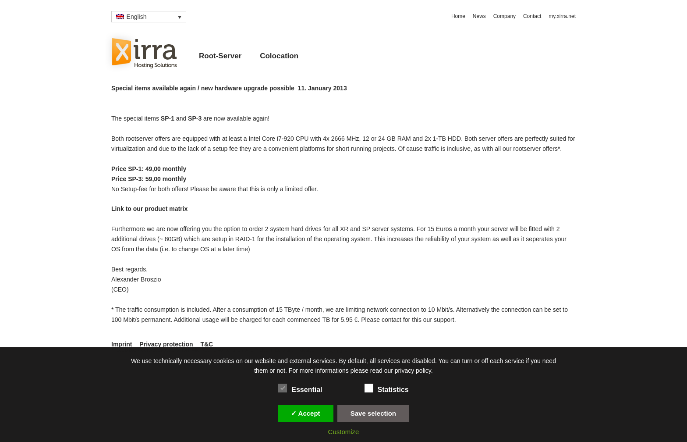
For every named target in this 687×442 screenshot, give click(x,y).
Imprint (121, 344)
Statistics (387, 388)
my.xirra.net (562, 16)
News (479, 16)
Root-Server (220, 56)
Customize (343, 431)
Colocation (279, 56)
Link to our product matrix (149, 208)
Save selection (373, 413)
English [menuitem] (137, 16)
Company (504, 16)
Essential (300, 388)
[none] (148, 16)
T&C (206, 344)
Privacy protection (166, 344)
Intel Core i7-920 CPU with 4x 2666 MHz (303, 138)
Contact (532, 16)
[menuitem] (148, 16)
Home (458, 16)
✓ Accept (305, 413)
